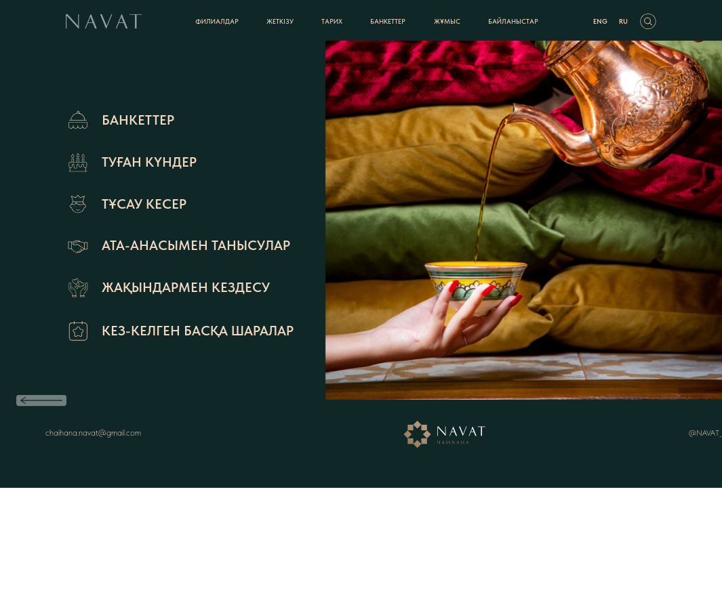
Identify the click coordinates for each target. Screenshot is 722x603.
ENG (600, 21)
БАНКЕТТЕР (387, 21)
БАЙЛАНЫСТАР (513, 21)
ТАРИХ (331, 21)
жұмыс (447, 21)
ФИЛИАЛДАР (217, 21)
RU (623, 21)
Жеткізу (280, 21)
